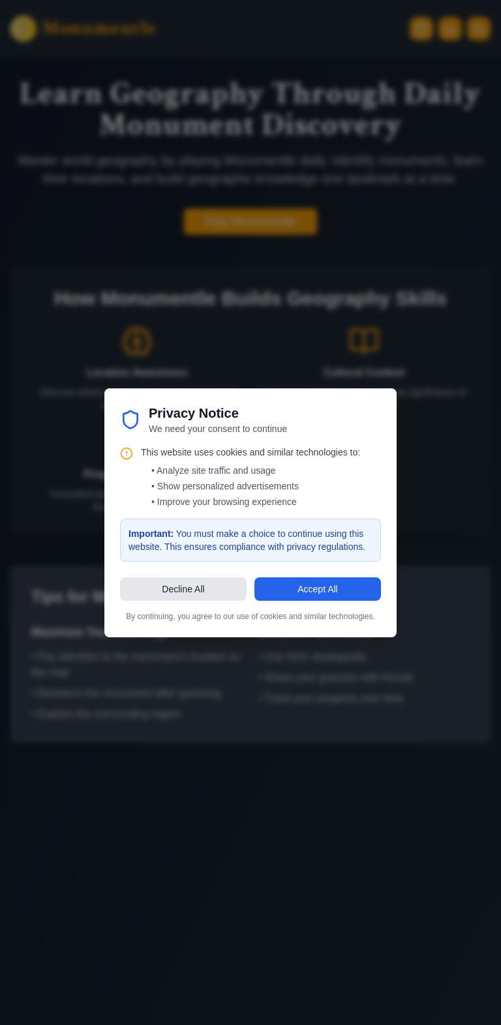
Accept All (317, 589)
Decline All (183, 589)
